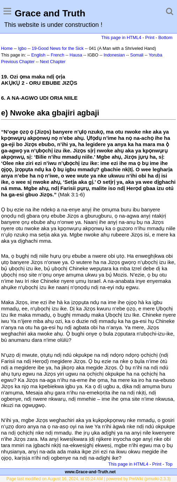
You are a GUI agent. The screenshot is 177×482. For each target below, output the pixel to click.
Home (7, 48)
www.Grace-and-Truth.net (90, 471)
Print (149, 37)
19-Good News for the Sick (58, 48)
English (38, 55)
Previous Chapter (18, 61)
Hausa (75, 55)
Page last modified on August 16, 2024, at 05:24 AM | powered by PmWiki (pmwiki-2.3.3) (88, 478)
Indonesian (114, 55)
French (57, 55)
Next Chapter (52, 61)
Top (168, 464)
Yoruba (155, 55)
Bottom (165, 37)
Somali (136, 55)
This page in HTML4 (121, 37)
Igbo (22, 48)
